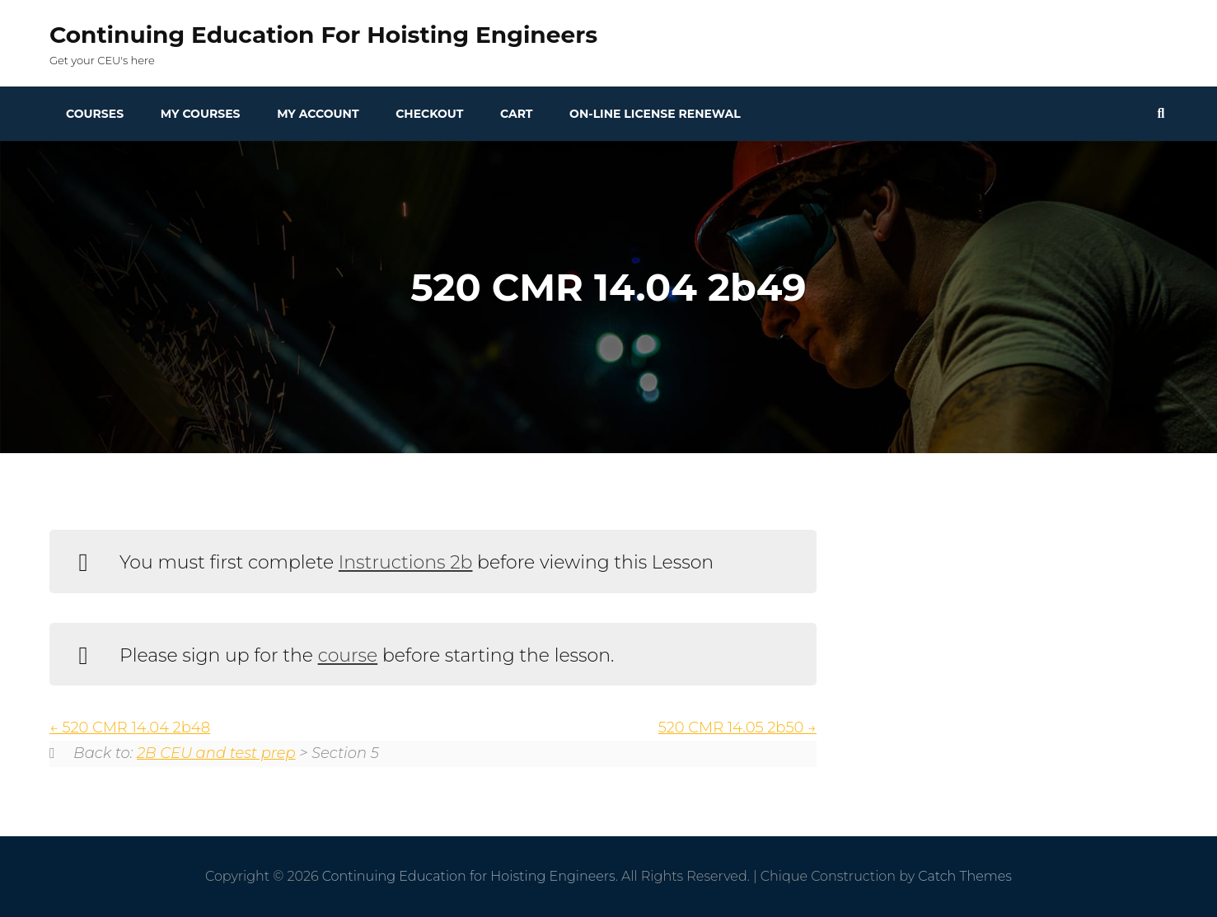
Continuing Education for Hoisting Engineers (323, 35)
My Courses (201, 113)
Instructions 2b (406, 562)
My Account (317, 113)
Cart (516, 113)
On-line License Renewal (655, 113)
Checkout (429, 113)
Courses (95, 113)
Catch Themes (965, 876)
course (348, 655)
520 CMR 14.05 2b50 (737, 727)
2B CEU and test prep (216, 753)
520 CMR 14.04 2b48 (129, 727)
